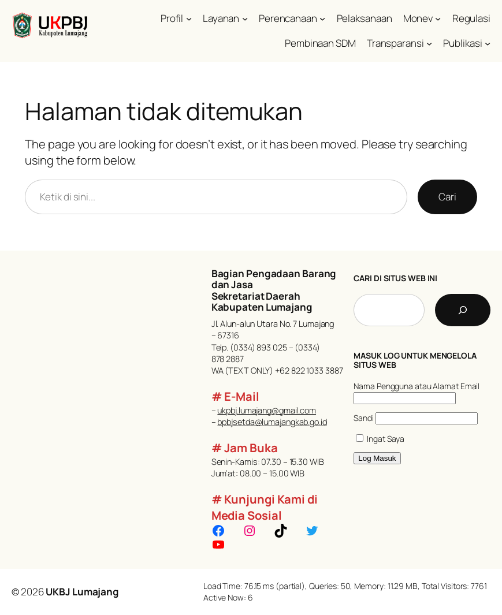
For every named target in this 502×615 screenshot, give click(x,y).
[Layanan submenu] (245, 18)
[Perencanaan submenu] (322, 18)
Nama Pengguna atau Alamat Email (416, 386)
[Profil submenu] (189, 18)
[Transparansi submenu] (429, 43)
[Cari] (462, 310)
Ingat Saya (380, 438)
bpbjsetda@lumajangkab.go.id (271, 421)
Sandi (364, 417)
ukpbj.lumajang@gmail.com (266, 410)
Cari (447, 196)
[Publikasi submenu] (487, 43)
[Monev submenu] (438, 18)
